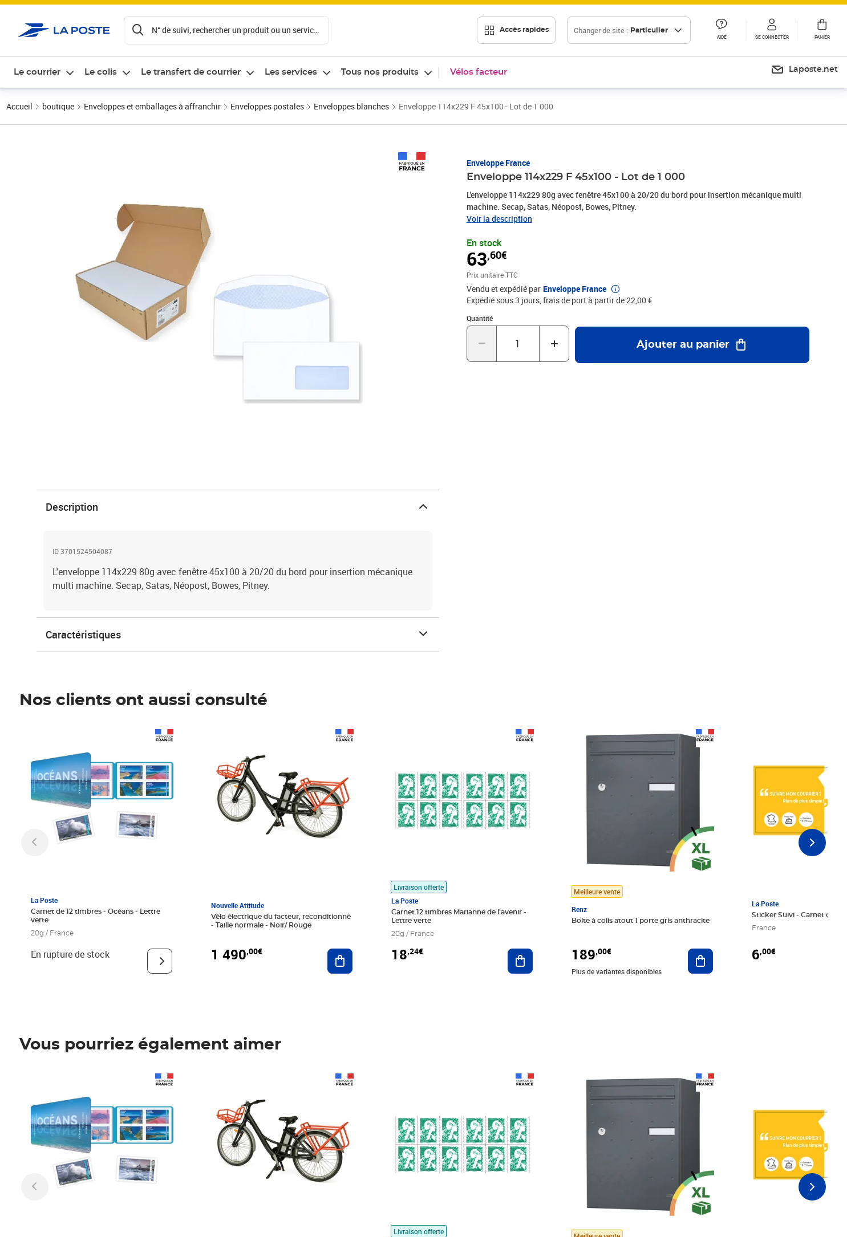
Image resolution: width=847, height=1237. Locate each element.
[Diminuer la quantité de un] (481, 343)
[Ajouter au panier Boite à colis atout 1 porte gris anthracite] (700, 961)
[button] (721, 30)
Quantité (480, 318)
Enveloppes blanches (351, 106)
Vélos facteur (478, 72)
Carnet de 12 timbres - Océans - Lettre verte (95, 915)
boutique (58, 106)
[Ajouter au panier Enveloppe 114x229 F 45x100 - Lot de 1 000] (692, 344)
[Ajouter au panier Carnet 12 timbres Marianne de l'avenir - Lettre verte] (520, 961)
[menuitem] (44, 72)
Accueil (19, 106)
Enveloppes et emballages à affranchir (152, 106)
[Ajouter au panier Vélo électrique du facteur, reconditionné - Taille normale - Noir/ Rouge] (340, 961)
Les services (291, 72)
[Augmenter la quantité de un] (554, 343)
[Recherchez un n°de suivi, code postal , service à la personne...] (226, 30)
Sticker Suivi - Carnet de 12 (797, 915)
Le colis (100, 72)
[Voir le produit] (159, 961)
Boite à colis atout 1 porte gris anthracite (641, 920)
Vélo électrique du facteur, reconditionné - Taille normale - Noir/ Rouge (281, 921)
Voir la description (499, 218)
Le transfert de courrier (191, 72)
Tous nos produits (380, 72)
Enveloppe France (498, 162)
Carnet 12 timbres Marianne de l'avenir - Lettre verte (458, 916)
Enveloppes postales (267, 106)
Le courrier (37, 72)
